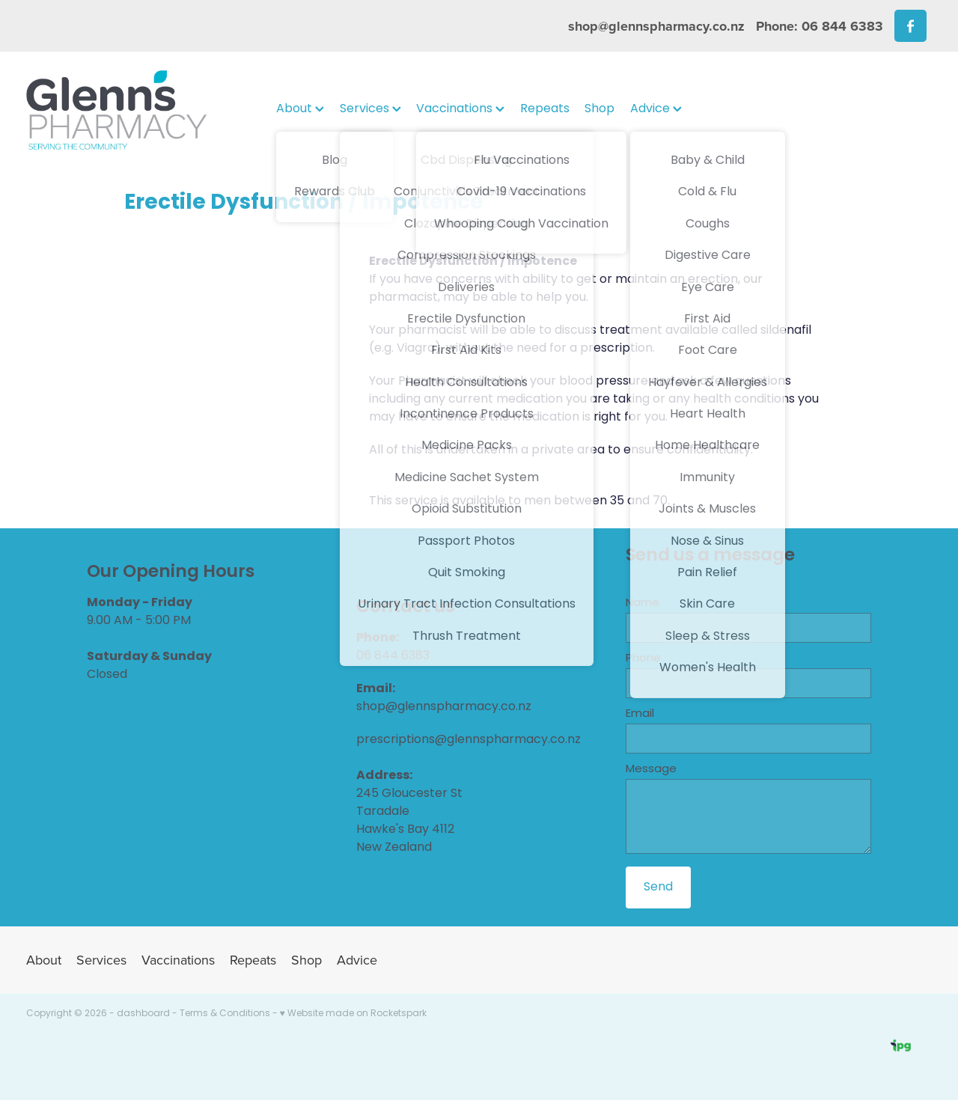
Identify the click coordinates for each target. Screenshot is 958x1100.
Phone (643, 658)
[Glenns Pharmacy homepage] (116, 109)
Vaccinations (460, 109)
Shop (599, 109)
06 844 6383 (393, 656)
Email (640, 714)
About (300, 109)
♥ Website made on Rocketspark (353, 1013)
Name (642, 603)
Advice (656, 109)
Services (370, 109)
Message (651, 769)
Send (658, 887)
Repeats (545, 109)
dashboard (143, 1013)
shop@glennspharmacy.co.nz (656, 26)
